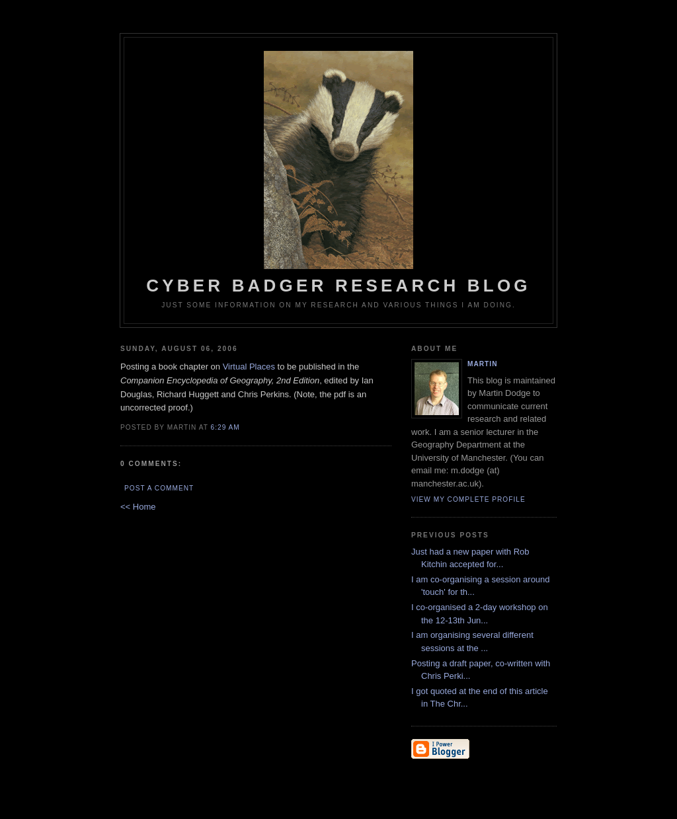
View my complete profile (468, 499)
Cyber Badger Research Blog (338, 173)
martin (482, 364)
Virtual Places (249, 366)
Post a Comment (159, 488)
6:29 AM (225, 427)
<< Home (137, 507)
